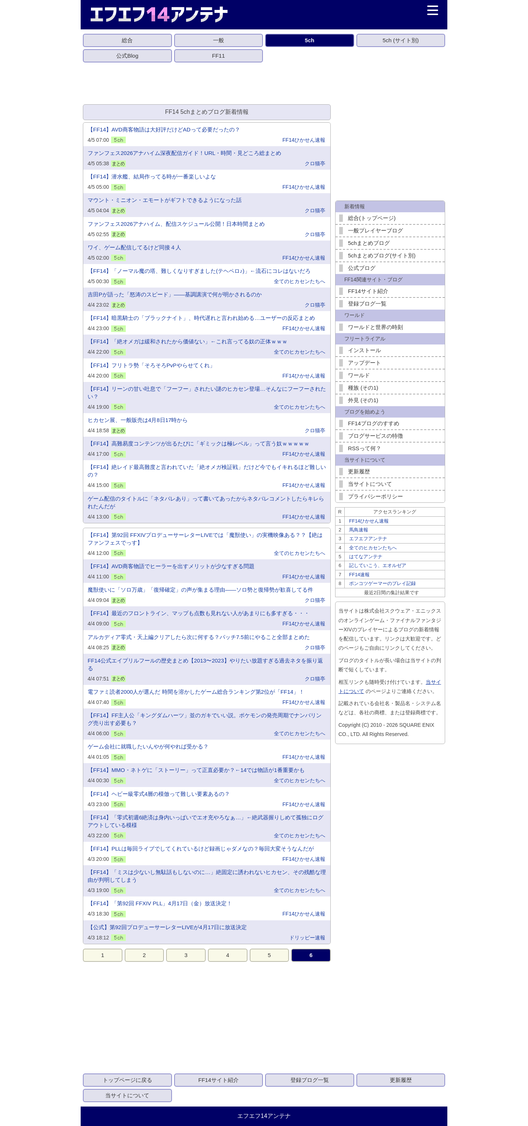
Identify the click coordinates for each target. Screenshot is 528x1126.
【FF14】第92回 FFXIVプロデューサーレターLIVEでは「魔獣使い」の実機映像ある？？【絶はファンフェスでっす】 (205, 539)
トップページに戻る (127, 1080)
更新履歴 (359, 471)
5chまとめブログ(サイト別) (381, 255)
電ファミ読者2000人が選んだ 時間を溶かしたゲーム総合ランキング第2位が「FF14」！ (196, 692)
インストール (364, 350)
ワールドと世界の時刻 (375, 327)
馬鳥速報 (358, 530)
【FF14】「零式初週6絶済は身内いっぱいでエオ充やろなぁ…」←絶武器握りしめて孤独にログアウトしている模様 (205, 821)
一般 (218, 40)
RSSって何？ (364, 448)
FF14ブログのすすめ (373, 423)
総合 (127, 40)
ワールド (359, 375)
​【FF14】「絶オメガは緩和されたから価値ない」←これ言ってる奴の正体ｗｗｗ (187, 341)
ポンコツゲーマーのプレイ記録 (382, 583)
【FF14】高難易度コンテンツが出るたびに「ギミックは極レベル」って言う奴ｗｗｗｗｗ (198, 443)
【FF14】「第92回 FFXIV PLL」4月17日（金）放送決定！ (160, 903)
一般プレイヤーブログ (375, 230)
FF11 (218, 56)
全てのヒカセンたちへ (299, 281)
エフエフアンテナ (368, 538)
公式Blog (127, 56)
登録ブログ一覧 (367, 303)
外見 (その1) (363, 400)
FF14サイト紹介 (368, 291)
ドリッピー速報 (307, 938)
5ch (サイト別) (401, 40)
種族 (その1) (363, 388)
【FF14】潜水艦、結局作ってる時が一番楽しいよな (152, 176)
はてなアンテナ (365, 556)
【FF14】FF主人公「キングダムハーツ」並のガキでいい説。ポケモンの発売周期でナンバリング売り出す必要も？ (205, 719)
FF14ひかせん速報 (303, 140)
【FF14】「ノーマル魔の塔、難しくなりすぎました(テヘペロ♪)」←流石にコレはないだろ (199, 271)
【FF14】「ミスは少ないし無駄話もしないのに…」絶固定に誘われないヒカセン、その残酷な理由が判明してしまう (207, 876)
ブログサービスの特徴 (375, 436)
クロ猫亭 (315, 163)
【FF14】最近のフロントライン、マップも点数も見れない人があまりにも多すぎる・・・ (198, 613)
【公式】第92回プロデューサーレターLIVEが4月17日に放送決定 (167, 927)
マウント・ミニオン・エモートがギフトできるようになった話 (165, 200)
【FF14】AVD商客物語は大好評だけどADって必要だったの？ (164, 129)
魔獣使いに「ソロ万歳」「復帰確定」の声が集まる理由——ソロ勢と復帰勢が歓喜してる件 (200, 590)
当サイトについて (370, 484)
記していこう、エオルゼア (377, 565)
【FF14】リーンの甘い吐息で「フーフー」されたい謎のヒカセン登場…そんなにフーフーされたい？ (207, 393)
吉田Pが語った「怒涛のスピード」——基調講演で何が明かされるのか (175, 294)
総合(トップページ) (372, 218)
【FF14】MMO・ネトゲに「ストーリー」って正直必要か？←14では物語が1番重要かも (196, 770)
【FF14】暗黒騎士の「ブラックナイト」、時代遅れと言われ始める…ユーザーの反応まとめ (201, 318)
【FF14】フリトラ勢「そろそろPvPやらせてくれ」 (151, 365)
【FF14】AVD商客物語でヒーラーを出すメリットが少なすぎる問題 (171, 566)
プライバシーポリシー (375, 496)
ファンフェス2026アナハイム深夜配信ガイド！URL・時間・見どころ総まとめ (184, 153)
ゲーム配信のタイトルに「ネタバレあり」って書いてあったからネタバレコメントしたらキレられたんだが (206, 502)
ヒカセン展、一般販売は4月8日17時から (138, 420)
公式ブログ (361, 268)
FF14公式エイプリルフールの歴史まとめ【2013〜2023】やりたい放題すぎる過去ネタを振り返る (205, 664)
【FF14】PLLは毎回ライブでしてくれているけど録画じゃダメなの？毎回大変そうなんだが (201, 848)
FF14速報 (359, 574)
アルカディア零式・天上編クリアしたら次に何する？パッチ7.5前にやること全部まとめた (199, 637)
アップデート (364, 363)
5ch (309, 40)
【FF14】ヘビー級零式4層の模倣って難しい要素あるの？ (159, 794)
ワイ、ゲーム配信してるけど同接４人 (134, 247)
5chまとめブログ (369, 243)
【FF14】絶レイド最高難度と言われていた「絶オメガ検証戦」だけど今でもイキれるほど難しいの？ (207, 471)
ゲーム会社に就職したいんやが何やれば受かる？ (148, 746)
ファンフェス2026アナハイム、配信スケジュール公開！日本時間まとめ (176, 224)
